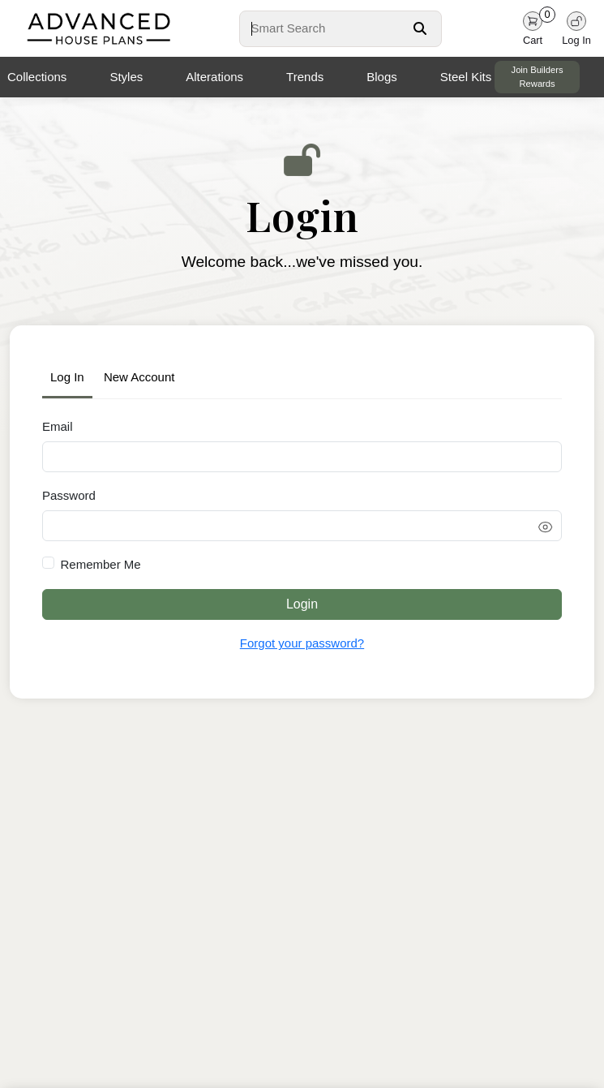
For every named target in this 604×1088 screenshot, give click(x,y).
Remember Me (101, 564)
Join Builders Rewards (537, 76)
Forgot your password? (302, 643)
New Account (139, 377)
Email (57, 426)
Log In (67, 377)
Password (69, 495)
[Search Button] (420, 28)
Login (302, 604)
